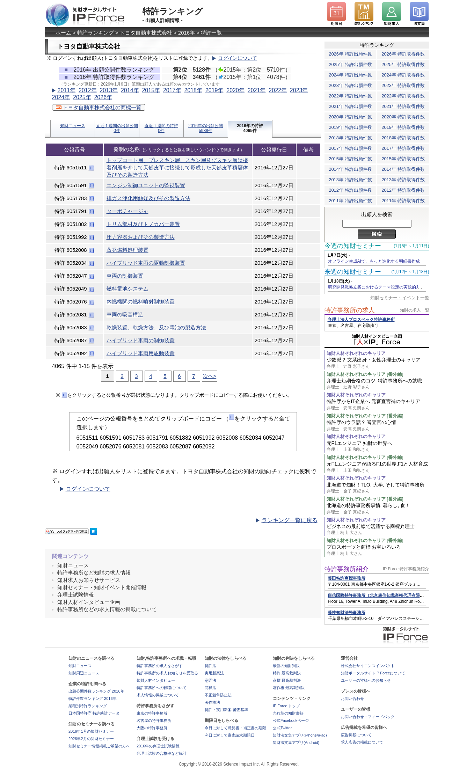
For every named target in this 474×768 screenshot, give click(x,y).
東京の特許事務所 (152, 713)
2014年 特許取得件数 (403, 169)
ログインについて (237, 58)
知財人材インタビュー (156, 680)
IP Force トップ (286, 706)
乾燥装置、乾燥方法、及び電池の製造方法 (156, 327)
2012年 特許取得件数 (403, 190)
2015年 (151, 90)
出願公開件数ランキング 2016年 (96, 691)
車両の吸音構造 (125, 314)
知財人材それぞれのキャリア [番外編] (365, 374)
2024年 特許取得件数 (403, 75)
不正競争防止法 (218, 695)
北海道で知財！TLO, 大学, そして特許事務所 (378, 488)
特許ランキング (95, 33)
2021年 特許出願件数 (350, 106)
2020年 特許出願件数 (350, 116)
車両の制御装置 (125, 276)
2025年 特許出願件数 (350, 64)
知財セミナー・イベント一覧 (399, 297)
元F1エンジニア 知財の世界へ (378, 446)
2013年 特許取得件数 (403, 179)
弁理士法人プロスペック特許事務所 (361, 319)
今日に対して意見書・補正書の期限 (235, 728)
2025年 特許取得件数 (403, 64)
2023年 (299, 90)
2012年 (88, 90)
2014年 (130, 90)
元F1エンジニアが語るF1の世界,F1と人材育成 (378, 467)
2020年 (235, 90)
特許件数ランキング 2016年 (92, 698)
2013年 (109, 90)
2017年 (172, 90)
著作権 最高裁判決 (289, 688)
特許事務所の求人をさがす (160, 666)
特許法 (210, 666)
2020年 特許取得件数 (403, 116)
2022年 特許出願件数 (350, 95)
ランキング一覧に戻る (290, 520)
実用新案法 (214, 673)
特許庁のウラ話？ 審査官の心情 (378, 425)
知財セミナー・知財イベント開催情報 (101, 587)
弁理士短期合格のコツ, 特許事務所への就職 (378, 384)
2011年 (67, 90)
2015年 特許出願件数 (350, 158)
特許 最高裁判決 (287, 673)
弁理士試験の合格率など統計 (162, 753)
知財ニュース (72, 125)
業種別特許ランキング (87, 706)
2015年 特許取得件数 (403, 158)
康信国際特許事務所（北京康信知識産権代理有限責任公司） (384, 595)
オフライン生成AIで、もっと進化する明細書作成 (374, 261)
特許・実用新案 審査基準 (226, 710)
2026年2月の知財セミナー (91, 739)
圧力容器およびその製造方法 (141, 237)
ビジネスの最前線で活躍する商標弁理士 (378, 530)
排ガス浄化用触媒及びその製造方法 (148, 198)
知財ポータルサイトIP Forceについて (373, 673)
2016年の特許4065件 (250, 128)
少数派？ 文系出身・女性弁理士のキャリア (378, 363)
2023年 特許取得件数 (403, 85)
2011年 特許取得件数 (403, 200)
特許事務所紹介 (346, 568)
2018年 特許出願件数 (350, 137)
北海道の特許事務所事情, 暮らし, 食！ (378, 509)
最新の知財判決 (286, 666)
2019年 (214, 90)
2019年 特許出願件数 (350, 127)
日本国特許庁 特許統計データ (93, 713)
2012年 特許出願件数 (350, 190)
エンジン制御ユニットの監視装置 (146, 185)
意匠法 (210, 680)
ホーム (63, 33)
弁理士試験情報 (75, 595)
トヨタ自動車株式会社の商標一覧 (98, 107)
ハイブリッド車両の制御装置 (141, 340)
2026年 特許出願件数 (350, 54)
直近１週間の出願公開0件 (117, 128)
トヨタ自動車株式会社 (146, 33)
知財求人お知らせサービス (88, 580)
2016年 (186, 33)
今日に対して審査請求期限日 (230, 735)
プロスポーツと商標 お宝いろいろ (378, 550)
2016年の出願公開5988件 (205, 128)
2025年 (82, 97)
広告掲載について (356, 735)
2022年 (278, 90)
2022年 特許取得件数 (403, 95)
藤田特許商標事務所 (346, 578)
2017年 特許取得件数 (403, 148)
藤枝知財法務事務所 (346, 612)
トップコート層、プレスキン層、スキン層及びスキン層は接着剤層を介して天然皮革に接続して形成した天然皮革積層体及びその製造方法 (177, 167)
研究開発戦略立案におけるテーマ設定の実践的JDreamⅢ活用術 (387, 287)
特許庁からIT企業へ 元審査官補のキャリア (378, 404)
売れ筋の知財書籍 (288, 713)
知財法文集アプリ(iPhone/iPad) (300, 735)
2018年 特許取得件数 (403, 137)
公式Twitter (282, 728)
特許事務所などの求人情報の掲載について (107, 609)
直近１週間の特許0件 (161, 128)
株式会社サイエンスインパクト (368, 666)
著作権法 (212, 702)
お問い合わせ (352, 698)
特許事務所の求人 (349, 310)
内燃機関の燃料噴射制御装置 (141, 302)
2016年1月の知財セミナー (91, 731)
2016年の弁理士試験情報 (158, 746)
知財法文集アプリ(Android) (296, 742)
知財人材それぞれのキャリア (356, 353)
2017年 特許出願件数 (350, 148)
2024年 (61, 97)
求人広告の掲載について (362, 742)
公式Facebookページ (291, 720)
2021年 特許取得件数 (403, 106)
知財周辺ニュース (83, 673)
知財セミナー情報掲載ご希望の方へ (99, 746)
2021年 (257, 90)
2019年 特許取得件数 (403, 127)
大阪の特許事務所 (152, 728)
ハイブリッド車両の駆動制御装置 (146, 263)
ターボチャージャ (127, 211)
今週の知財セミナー (352, 245)
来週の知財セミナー (352, 271)
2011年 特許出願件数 (350, 200)
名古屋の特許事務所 (154, 720)
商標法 (210, 688)
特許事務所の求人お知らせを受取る (167, 673)
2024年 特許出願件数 (350, 75)
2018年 (193, 90)
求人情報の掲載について (158, 695)
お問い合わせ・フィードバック (368, 717)
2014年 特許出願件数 (350, 169)
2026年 (103, 97)
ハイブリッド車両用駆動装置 (141, 353)
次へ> (210, 376)
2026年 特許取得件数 (403, 54)
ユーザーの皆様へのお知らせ (366, 680)
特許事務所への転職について (162, 688)
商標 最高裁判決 (287, 680)
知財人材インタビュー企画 (88, 602)
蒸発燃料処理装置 (127, 250)
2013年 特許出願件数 (350, 179)
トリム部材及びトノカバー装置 (143, 224)
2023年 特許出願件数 (350, 85)
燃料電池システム (127, 289)
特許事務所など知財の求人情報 (94, 573)
